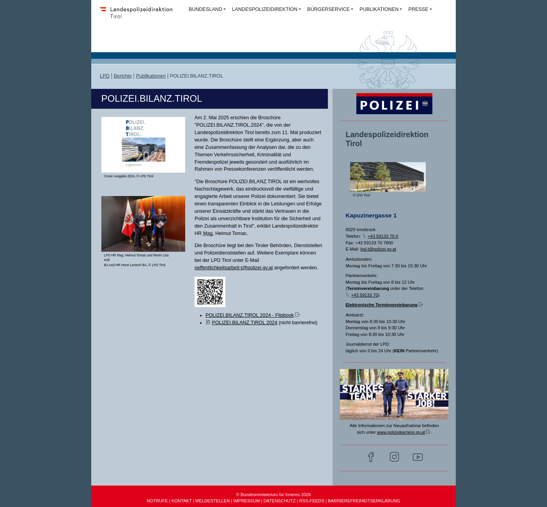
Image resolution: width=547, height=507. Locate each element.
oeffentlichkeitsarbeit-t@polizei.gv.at (234, 267)
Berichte (123, 76)
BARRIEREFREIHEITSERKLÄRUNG (364, 500)
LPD (105, 76)
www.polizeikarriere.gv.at (401, 432)
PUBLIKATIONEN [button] (378, 9)
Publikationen (151, 76)
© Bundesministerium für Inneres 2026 (273, 494)
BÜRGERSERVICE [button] (328, 9)
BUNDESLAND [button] (205, 9)
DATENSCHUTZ (280, 500)
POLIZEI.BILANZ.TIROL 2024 (245, 322)
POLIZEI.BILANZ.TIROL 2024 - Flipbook (249, 315)
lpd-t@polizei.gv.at (378, 249)
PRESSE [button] (418, 9)
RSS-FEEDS (311, 500)
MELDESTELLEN (212, 500)
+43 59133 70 (364, 295)
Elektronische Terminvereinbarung (381, 304)
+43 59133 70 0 (383, 236)
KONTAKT (182, 500)
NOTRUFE (157, 500)
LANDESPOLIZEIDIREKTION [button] (264, 9)
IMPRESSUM (247, 500)
